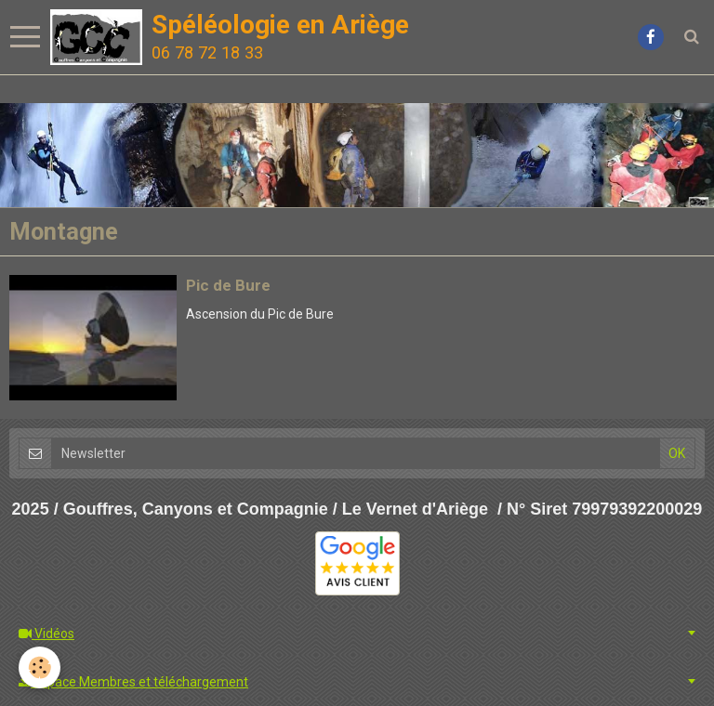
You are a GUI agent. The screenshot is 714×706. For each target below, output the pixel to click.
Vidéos (46, 633)
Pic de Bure (228, 285)
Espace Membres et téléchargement (133, 681)
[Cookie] (39, 667)
